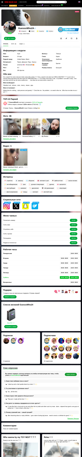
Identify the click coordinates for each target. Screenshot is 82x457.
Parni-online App (56, 5)
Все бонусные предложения (34, 5)
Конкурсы (46, 5)
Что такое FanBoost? (73, 33)
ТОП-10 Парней (37, 102)
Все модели (4, 5)
